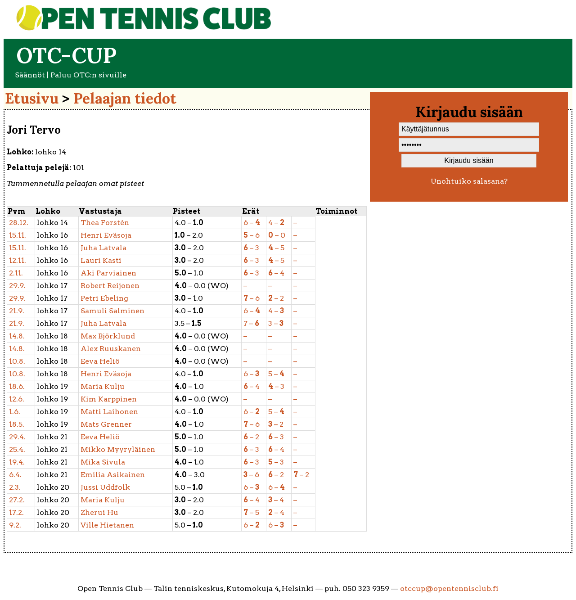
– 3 (251, 248)
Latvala (103, 248)
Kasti (101, 260)
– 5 (276, 248)
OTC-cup (66, 55)
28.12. (18, 222)
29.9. (17, 285)
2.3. (15, 487)
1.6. (14, 411)
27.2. (17, 500)
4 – (276, 222)
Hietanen (107, 525)
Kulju (103, 386)
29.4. (17, 437)
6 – (251, 222)
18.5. (16, 424)
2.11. (16, 273)
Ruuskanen (111, 348)
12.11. (17, 260)
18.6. (17, 386)
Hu (99, 512)
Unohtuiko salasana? (469, 181)
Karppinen (109, 399)
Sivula (103, 462)
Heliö (100, 361)
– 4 (276, 273)
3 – (276, 323)
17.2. (16, 512)
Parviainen (108, 273)
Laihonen (109, 411)
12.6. (16, 399)
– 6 (251, 235)
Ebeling (104, 298)
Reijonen (110, 285)
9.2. (15, 525)
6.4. (15, 474)
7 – (251, 323)
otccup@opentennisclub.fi (449, 588)
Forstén (105, 222)
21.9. (16, 311)
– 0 (276, 235)
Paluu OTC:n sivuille (88, 75)
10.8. (17, 361)
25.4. (17, 449)
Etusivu (31, 98)
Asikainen (113, 474)
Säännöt (30, 75)
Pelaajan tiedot (124, 98)
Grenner (106, 424)
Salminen (112, 311)
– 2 (276, 298)
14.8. (17, 336)
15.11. (17, 235)
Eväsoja (106, 235)
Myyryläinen (118, 449)
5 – (276, 374)
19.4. (17, 462)
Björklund (108, 336)
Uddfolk (105, 487)
